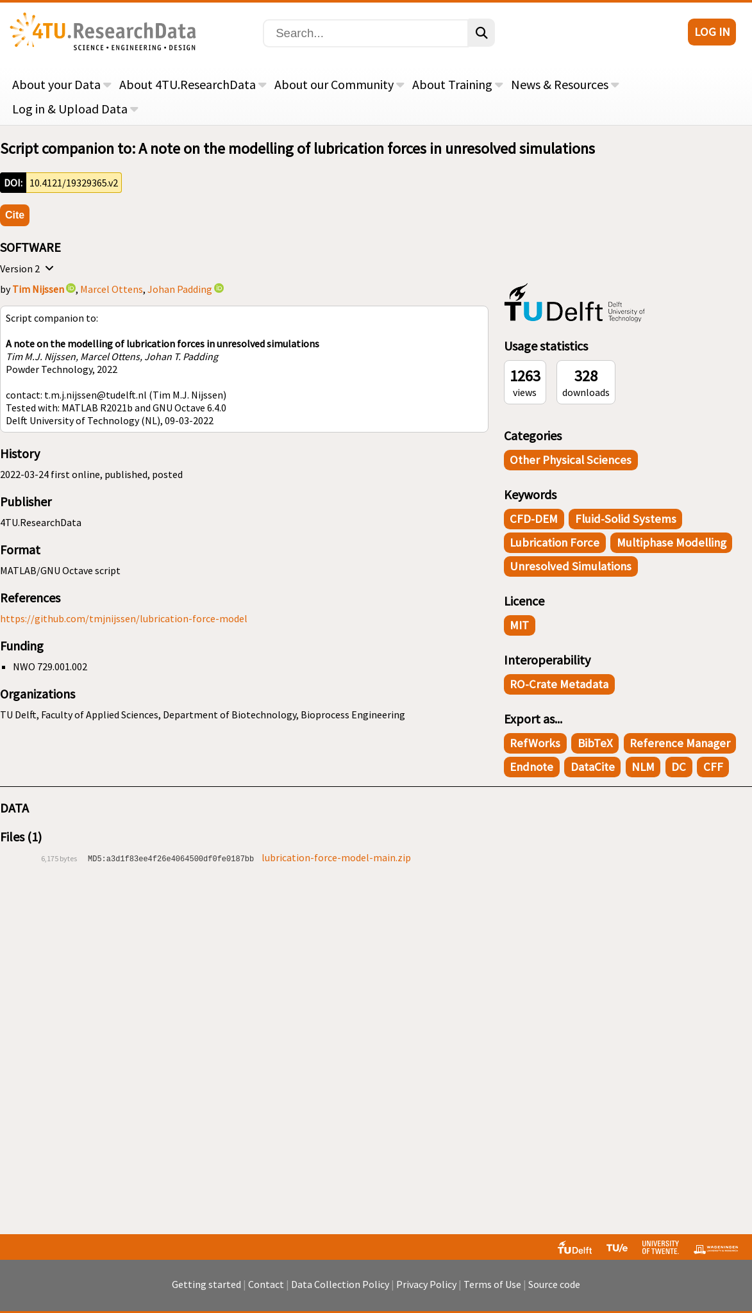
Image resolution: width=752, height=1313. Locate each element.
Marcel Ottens (111, 289)
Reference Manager (680, 743)
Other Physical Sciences (570, 459)
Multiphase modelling (671, 542)
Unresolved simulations (570, 566)
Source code (554, 1284)
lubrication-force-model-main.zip (336, 857)
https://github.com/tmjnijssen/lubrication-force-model (123, 618)
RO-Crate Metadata (559, 684)
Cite (14, 215)
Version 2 (28, 268)
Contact (266, 1284)
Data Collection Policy (340, 1284)
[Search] (366, 33)
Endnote (531, 766)
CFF (713, 766)
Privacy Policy (426, 1284)
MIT (519, 625)
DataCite (593, 766)
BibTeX (595, 743)
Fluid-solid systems (625, 518)
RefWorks (535, 743)
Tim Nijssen (38, 289)
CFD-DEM (534, 518)
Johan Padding (179, 289)
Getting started (206, 1284)
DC (678, 766)
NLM (643, 766)
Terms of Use (492, 1284)
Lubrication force (554, 542)
